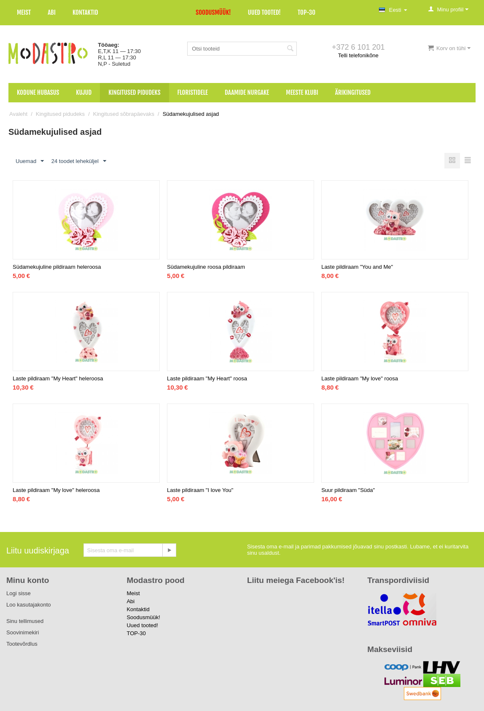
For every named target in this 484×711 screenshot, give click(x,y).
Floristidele (192, 92)
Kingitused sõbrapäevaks (123, 114)
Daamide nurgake (247, 92)
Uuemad (30, 161)
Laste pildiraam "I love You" (200, 490)
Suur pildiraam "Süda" (348, 490)
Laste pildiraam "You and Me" (357, 267)
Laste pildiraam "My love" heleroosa (56, 490)
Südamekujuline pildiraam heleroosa (57, 267)
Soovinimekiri (22, 632)
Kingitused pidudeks (134, 92)
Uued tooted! (264, 12)
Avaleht (18, 114)
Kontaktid (85, 12)
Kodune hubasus (38, 92)
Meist (24, 12)
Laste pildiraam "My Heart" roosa (207, 378)
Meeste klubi (302, 92)
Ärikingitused (353, 92)
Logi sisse (18, 593)
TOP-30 (306, 12)
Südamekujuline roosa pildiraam (206, 267)
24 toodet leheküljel (78, 161)
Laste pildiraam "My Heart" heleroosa (58, 378)
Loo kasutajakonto (28, 604)
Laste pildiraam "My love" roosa (359, 378)
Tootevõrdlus (22, 644)
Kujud (83, 92)
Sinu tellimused (24, 621)
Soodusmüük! (213, 12)
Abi (52, 12)
